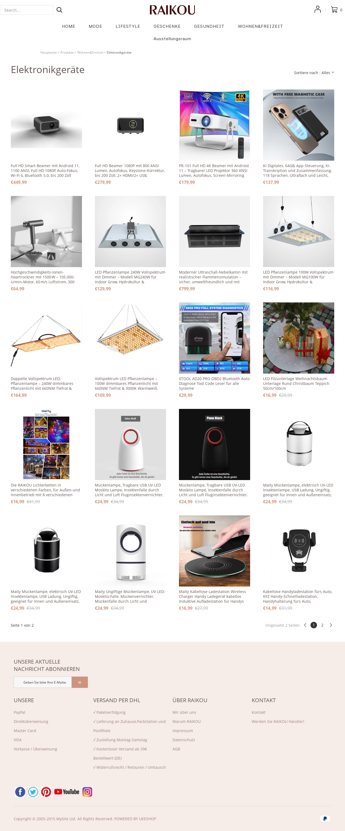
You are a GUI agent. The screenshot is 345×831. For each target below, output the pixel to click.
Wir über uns (184, 712)
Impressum (182, 730)
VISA (18, 739)
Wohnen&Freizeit (90, 52)
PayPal (19, 712)
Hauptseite (48, 52)
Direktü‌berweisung (31, 721)
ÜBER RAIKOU (190, 700)
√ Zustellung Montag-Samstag (120, 739)
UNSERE (24, 700)
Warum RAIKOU (186, 721)
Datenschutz (183, 739)
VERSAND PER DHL (116, 700)
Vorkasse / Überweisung (35, 748)
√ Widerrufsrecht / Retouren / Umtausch (129, 767)
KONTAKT (264, 700)
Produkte (67, 52)
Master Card (25, 730)
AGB (176, 748)
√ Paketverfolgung (109, 712)
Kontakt (258, 712)
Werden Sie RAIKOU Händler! (278, 721)
